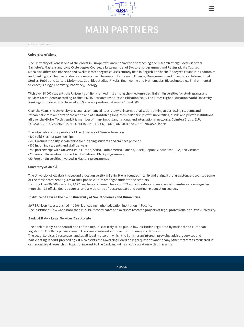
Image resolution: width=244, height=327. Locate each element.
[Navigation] (211, 8)
